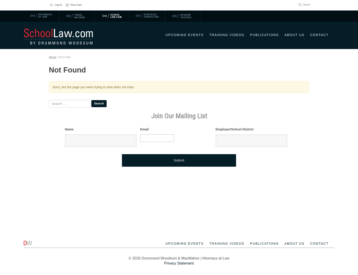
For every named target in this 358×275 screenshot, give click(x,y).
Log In (55, 5)
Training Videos (227, 35)
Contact (319, 35)
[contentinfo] (179, 246)
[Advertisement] (179, 189)
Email (144, 129)
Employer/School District (234, 129)
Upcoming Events (185, 35)
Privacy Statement (179, 263)
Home (52, 57)
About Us (294, 35)
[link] (41, 16)
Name (69, 129)
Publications (264, 35)
